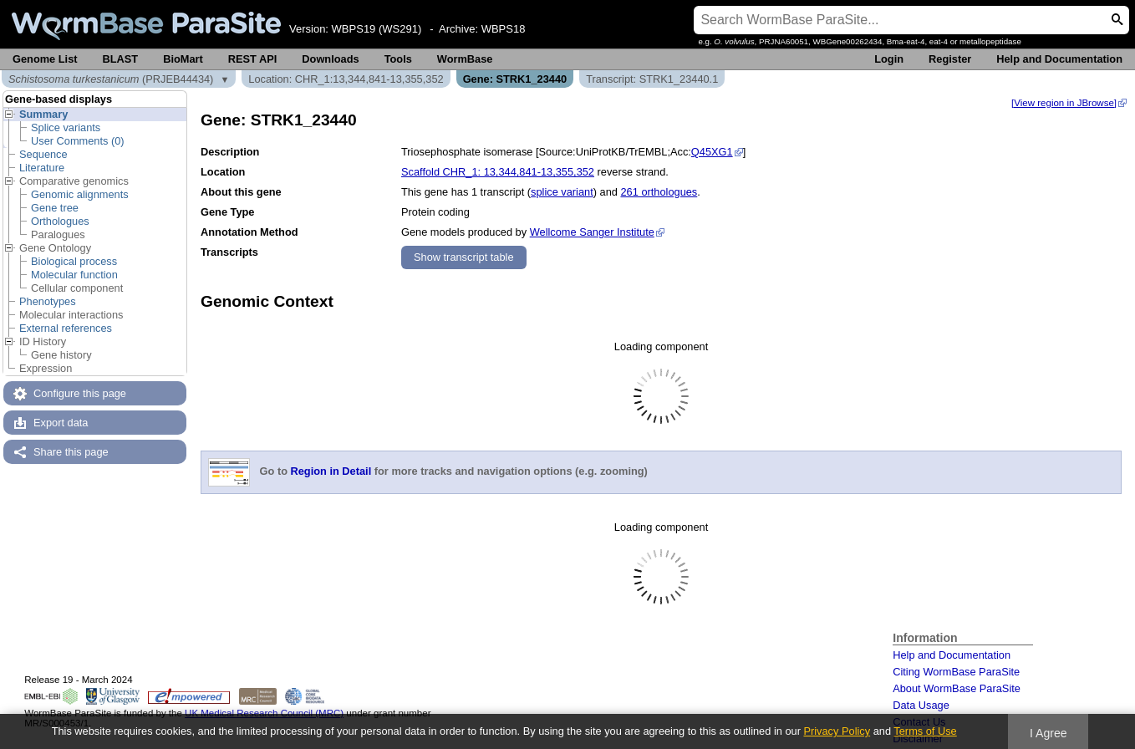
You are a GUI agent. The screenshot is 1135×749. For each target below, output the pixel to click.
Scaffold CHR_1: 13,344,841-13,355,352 (497, 172)
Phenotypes (47, 301)
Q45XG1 (712, 151)
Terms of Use (924, 731)
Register (950, 59)
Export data (60, 422)
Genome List (45, 59)
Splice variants (65, 127)
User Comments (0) (78, 141)
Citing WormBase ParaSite (956, 671)
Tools (398, 59)
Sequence (43, 154)
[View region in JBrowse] (1064, 103)
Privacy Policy (836, 731)
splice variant (562, 192)
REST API (252, 59)
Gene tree (55, 207)
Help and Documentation (1059, 59)
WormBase (465, 59)
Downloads (330, 59)
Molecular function (74, 274)
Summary (43, 114)
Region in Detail (331, 472)
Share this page (71, 452)
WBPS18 (503, 29)
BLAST (121, 59)
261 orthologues (658, 192)
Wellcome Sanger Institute (592, 232)
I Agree (1048, 733)
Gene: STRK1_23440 (515, 79)
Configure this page (79, 393)
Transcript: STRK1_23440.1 (652, 79)
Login (888, 59)
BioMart (183, 59)
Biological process (74, 261)
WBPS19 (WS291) (377, 29)
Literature (41, 167)
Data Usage (921, 705)
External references (65, 328)
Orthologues (60, 221)
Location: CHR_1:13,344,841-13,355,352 (345, 79)
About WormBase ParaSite (956, 688)
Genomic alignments (80, 194)
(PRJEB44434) (110, 79)
